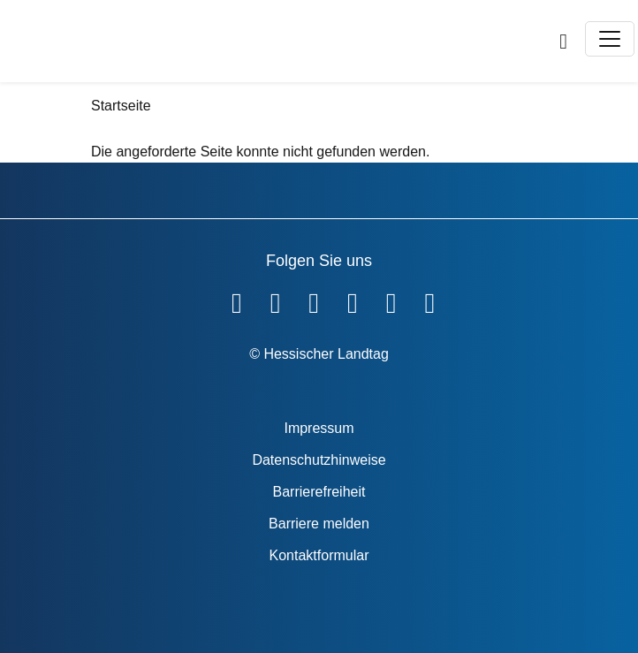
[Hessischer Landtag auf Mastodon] (391, 299)
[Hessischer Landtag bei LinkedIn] (429, 299)
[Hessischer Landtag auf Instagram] (352, 299)
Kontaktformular (319, 555)
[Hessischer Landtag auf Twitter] (314, 299)
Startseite (121, 105)
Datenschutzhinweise (318, 459)
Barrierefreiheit (319, 491)
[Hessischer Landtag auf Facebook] (237, 299)
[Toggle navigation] (609, 39)
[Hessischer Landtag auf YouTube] (276, 299)
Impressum (318, 428)
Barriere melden (319, 523)
